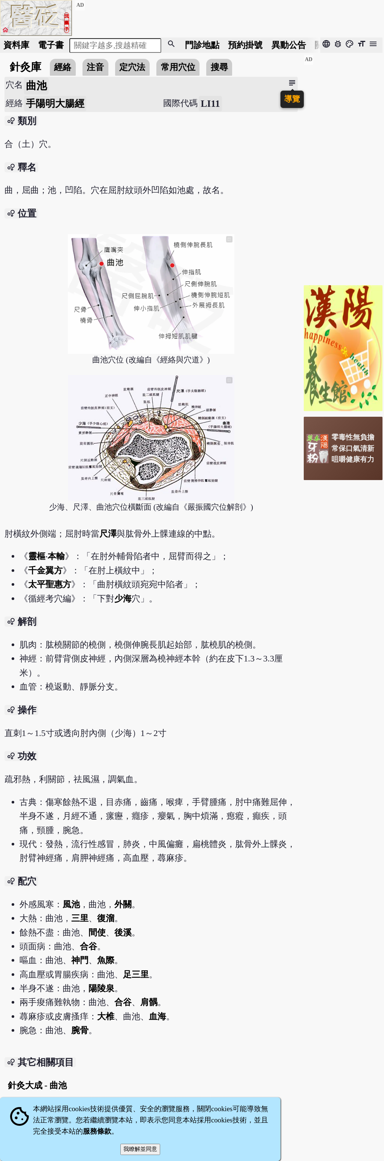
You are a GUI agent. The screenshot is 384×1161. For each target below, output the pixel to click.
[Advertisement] (343, 166)
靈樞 (36, 556)
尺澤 (108, 534)
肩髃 (149, 1002)
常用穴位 (178, 67)
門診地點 (202, 45)
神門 (79, 960)
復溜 (105, 918)
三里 (79, 918)
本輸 (56, 556)
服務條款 (97, 1131)
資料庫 (16, 45)
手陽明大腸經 (55, 103)
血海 (157, 1016)
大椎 (105, 1016)
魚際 (105, 960)
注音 (95, 67)
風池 (71, 904)
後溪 (123, 932)
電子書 (51, 45)
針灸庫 (25, 67)
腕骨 (79, 1030)
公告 (289, 45)
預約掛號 (245, 45)
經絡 (62, 67)
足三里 (136, 974)
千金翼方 (45, 570)
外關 (123, 904)
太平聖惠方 (49, 584)
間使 (97, 932)
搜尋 (219, 67)
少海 (123, 598)
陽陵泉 (101, 988)
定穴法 (132, 67)
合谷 (88, 946)
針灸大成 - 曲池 (37, 1085)
